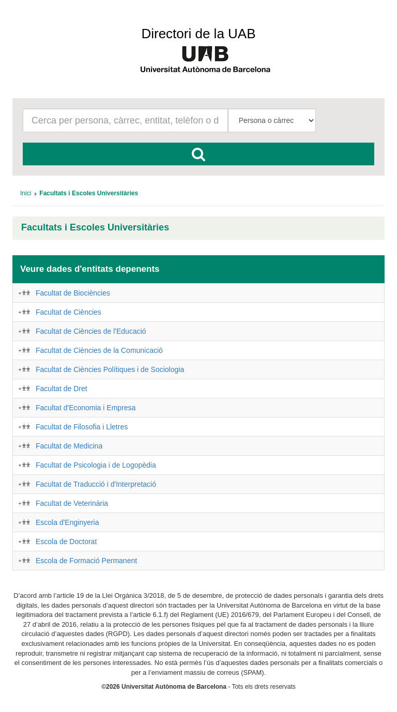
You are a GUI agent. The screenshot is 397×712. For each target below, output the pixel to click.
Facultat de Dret (61, 388)
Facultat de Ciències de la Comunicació (99, 350)
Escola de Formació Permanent (86, 560)
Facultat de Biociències (73, 293)
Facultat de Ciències (68, 312)
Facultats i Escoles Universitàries (95, 228)
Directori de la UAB (198, 33)
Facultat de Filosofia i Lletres (82, 427)
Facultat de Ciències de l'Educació (91, 331)
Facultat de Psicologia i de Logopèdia (96, 465)
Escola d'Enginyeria (67, 522)
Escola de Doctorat (66, 541)
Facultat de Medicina (69, 446)
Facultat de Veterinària (72, 503)
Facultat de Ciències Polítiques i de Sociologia (110, 369)
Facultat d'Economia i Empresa (85, 408)
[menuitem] (25, 193)
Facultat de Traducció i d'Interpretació (96, 484)
